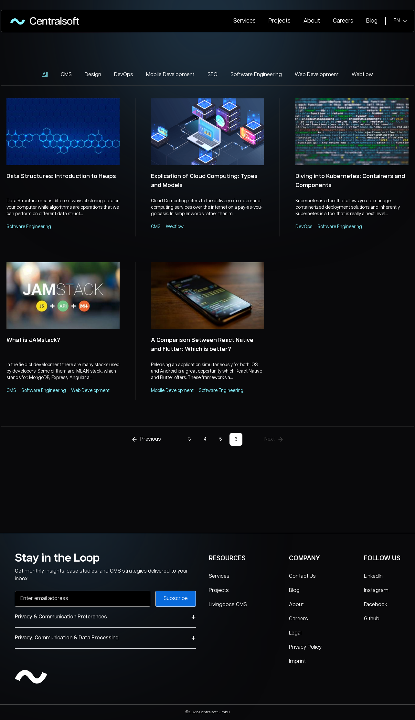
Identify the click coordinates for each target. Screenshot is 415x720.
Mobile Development (170, 74)
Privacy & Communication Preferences (105, 617)
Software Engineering (256, 74)
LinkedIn (373, 576)
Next (274, 439)
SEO (213, 74)
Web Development (317, 74)
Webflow (362, 74)
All (45, 74)
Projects (280, 21)
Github (371, 619)
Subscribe (176, 598)
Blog (372, 21)
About (311, 21)
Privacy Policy (305, 647)
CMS (66, 74)
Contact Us (302, 576)
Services (244, 21)
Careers (343, 21)
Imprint (297, 661)
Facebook (375, 604)
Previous (146, 439)
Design (93, 74)
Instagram (376, 590)
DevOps (123, 74)
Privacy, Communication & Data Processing (105, 638)
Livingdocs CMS (228, 604)
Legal (295, 633)
